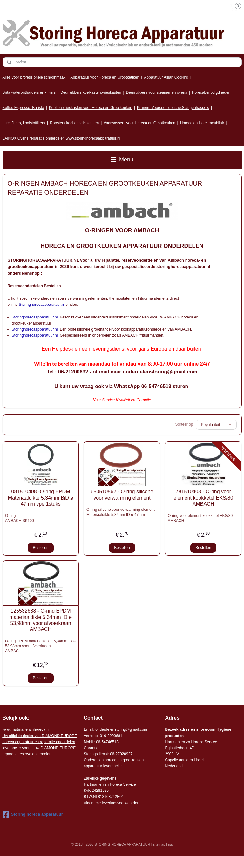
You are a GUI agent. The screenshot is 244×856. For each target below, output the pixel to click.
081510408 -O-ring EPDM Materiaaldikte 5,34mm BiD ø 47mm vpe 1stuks (40, 497)
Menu (122, 159)
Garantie (91, 748)
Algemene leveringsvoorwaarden (111, 803)
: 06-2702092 (119, 754)
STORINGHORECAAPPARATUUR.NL (43, 260)
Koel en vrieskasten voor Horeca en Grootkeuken (90, 108)
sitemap (159, 844)
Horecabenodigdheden (211, 92)
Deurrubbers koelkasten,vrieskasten (90, 92)
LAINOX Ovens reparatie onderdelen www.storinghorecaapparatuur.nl (61, 138)
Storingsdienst (96, 754)
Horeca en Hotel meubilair (202, 123)
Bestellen (40, 547)
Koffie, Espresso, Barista (23, 108)
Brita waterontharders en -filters (29, 92)
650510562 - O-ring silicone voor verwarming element (122, 494)
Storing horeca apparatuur (33, 814)
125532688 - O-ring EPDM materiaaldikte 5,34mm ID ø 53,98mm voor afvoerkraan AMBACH (41, 620)
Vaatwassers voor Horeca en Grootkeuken (139, 123)
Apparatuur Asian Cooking (166, 77)
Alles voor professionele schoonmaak (34, 77)
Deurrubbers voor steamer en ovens (156, 92)
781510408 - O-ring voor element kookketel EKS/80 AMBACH (203, 497)
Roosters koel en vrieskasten (74, 123)
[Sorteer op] (216, 424)
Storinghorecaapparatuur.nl (42, 304)
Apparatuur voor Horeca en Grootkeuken (104, 77)
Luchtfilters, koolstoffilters (24, 123)
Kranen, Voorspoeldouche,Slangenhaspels (173, 108)
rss (170, 844)
